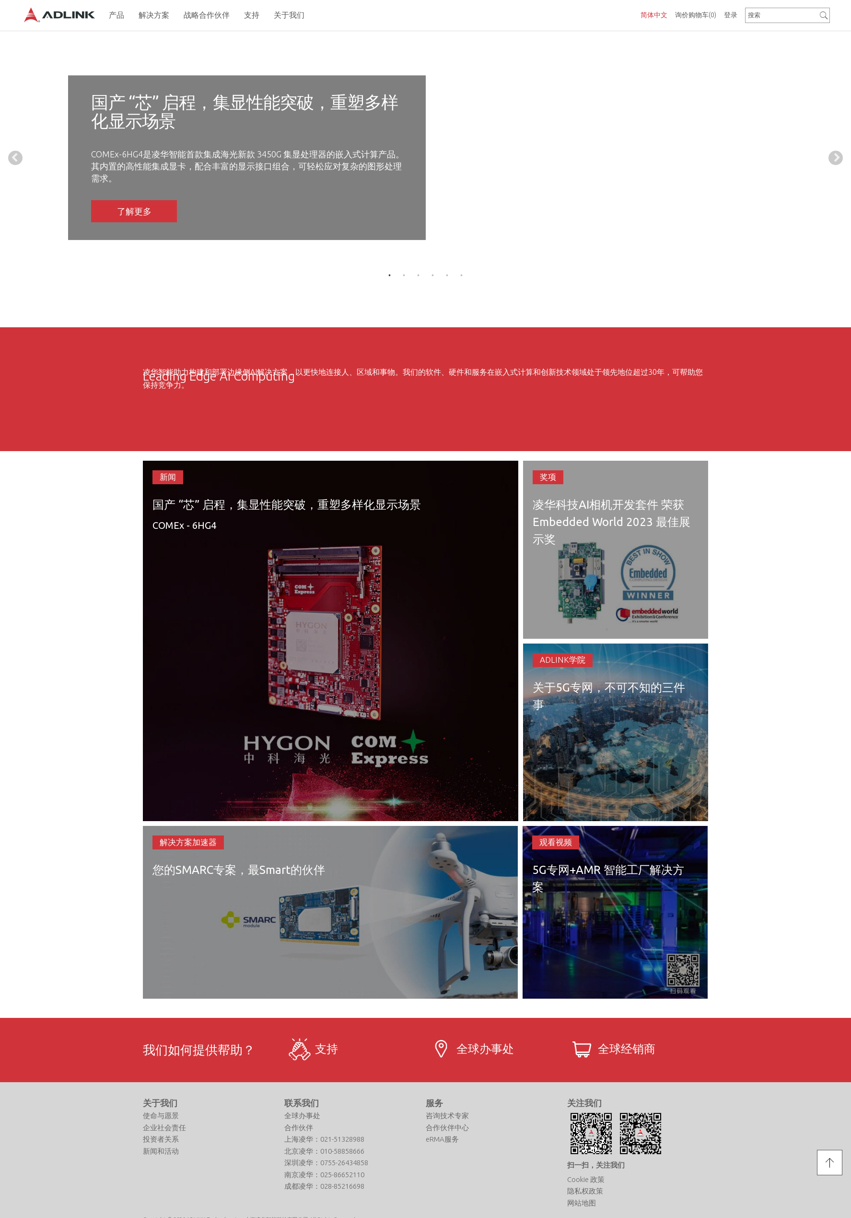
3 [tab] (418, 275)
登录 (730, 15)
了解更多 (134, 211)
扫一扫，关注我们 (596, 1165)
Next (835, 158)
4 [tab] (433, 275)
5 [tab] (447, 275)
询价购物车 (695, 15)
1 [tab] (390, 275)
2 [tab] (404, 275)
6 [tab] (461, 275)
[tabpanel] (425, 157)
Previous (15, 158)
